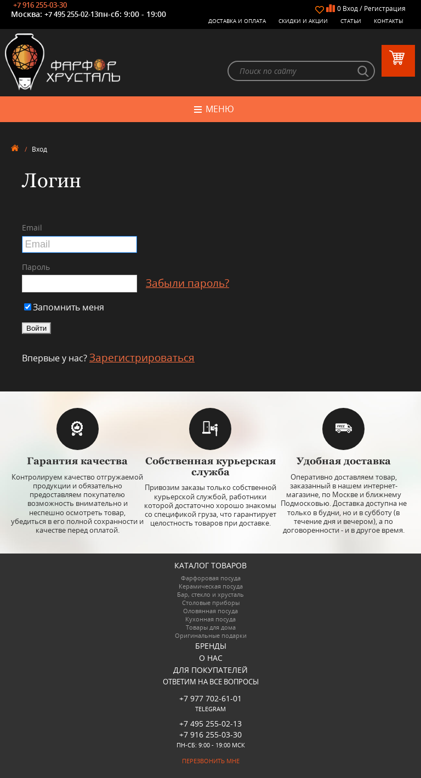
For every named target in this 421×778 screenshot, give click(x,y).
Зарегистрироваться (142, 357)
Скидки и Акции (303, 21)
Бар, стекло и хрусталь (210, 594)
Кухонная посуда (210, 619)
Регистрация (385, 8)
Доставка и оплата (237, 21)
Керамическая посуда (211, 586)
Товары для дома (211, 627)
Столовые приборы (211, 602)
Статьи (350, 21)
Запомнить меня (64, 307)
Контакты (388, 21)
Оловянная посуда (210, 611)
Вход (350, 8)
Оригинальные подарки (211, 635)
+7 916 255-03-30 (40, 5)
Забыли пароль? (187, 283)
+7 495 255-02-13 (71, 14)
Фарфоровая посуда (211, 578)
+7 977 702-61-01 (210, 698)
